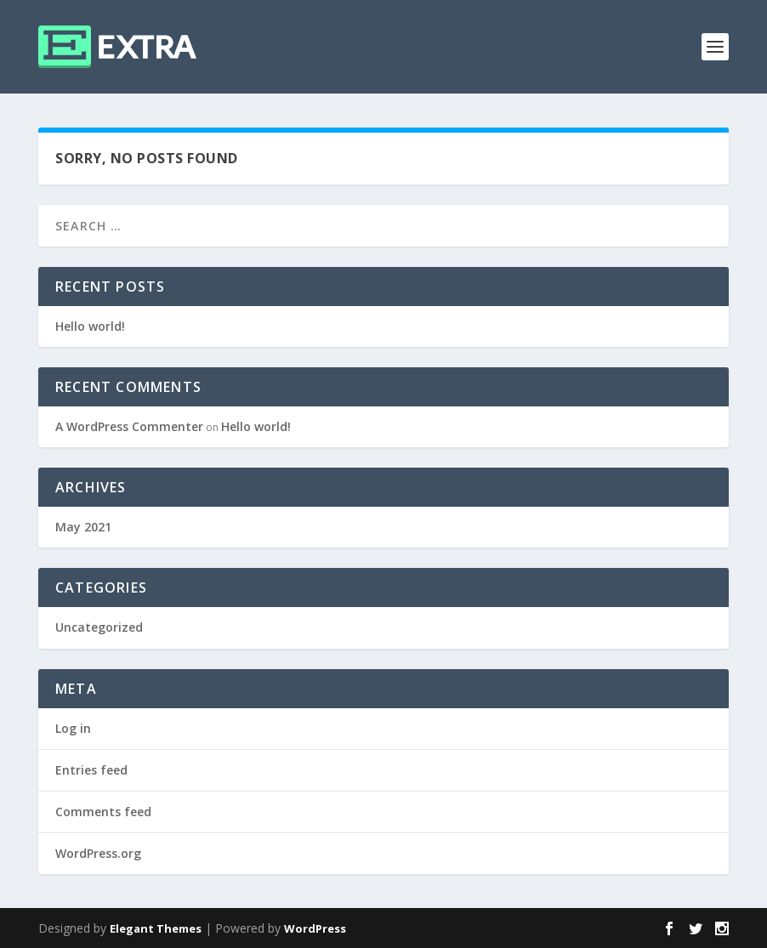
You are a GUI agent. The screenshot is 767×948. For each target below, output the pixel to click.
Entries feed (91, 770)
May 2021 (83, 527)
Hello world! (90, 326)
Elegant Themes (156, 928)
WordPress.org (98, 853)
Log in (73, 728)
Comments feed (103, 811)
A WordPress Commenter (129, 426)
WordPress (315, 928)
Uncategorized (99, 627)
